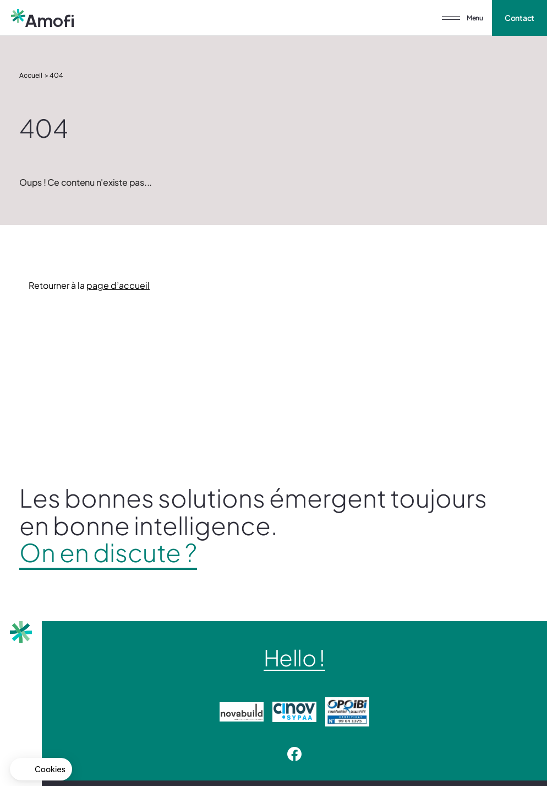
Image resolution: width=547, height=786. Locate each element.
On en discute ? (108, 552)
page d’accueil (118, 285)
